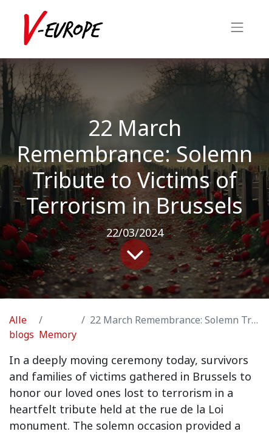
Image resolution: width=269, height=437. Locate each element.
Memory (58, 334)
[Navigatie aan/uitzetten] (237, 29)
